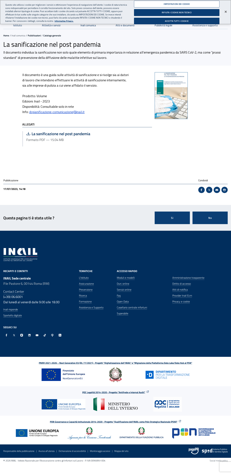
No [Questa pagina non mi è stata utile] (210, 218)
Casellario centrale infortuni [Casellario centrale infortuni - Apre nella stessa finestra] (132, 307)
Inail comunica (88, 25)
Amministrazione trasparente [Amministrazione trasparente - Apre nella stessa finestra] (188, 278)
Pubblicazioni (34, 35)
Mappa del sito (121, 451)
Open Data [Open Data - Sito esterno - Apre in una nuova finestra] (123, 301)
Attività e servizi (51, 25)
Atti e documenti (125, 25)
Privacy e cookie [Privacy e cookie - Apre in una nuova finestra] (181, 301)
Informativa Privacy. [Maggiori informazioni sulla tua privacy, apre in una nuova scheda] (64, 20)
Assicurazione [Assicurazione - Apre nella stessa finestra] (86, 284)
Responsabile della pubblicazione (18, 451)
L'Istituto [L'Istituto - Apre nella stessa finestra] (84, 278)
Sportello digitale (12, 315)
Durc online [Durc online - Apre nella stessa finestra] (123, 284)
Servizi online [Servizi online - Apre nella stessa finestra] (124, 290)
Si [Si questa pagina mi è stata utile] (172, 218)
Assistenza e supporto (205, 25)
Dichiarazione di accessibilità (72, 451)
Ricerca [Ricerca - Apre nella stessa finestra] (83, 295)
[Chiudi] (225, 11)
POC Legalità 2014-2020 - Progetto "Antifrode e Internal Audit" (113, 392)
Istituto (17, 25)
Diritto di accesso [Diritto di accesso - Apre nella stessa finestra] (181, 284)
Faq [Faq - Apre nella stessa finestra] (119, 295)
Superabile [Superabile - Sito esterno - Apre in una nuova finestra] (122, 313)
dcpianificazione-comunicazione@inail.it (57, 111)
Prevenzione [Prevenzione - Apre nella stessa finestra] (86, 290)
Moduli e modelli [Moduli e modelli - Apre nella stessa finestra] (126, 278)
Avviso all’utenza (46, 451)
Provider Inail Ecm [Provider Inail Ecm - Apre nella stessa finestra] (182, 295)
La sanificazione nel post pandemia (59, 133)
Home (6, 35)
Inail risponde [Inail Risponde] (10, 309)
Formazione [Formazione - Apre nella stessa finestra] (85, 301)
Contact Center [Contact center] (13, 291)
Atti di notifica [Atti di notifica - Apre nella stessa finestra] (180, 290)
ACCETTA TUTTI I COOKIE (177, 20)
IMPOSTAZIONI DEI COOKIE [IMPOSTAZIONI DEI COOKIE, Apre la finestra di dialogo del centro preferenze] (177, 3)
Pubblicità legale (163, 25)
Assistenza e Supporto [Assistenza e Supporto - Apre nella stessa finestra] (91, 307)
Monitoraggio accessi (100, 451)
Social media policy (219, 460)
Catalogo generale (52, 35)
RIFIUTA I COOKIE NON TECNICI (177, 12)
